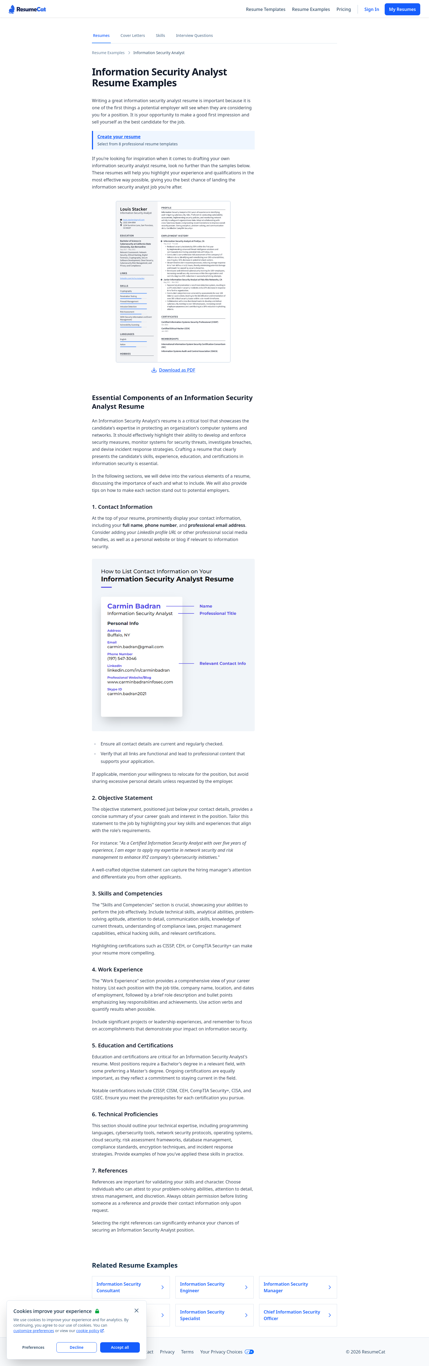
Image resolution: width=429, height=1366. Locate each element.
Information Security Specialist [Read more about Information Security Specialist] (214, 1315)
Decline (77, 1347)
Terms (187, 1352)
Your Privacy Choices (227, 1352)
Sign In (371, 9)
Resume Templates (265, 9)
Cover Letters (133, 35)
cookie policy (90, 1330)
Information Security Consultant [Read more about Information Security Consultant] (131, 1287)
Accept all (120, 1347)
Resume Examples (311, 9)
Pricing (344, 9)
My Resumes (402, 9)
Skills (160, 35)
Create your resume (119, 137)
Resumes (101, 35)
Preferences (33, 1347)
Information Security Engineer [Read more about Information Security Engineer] (214, 1287)
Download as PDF (173, 370)
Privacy (167, 1352)
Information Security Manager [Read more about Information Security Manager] (298, 1287)
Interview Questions (194, 35)
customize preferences (33, 1330)
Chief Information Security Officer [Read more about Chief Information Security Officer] (298, 1315)
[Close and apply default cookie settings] (136, 1310)
